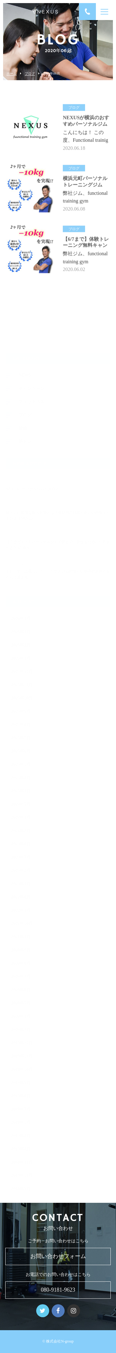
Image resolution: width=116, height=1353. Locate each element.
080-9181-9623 (58, 1290)
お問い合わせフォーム (58, 1256)
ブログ (30, 73)
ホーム (11, 73)
